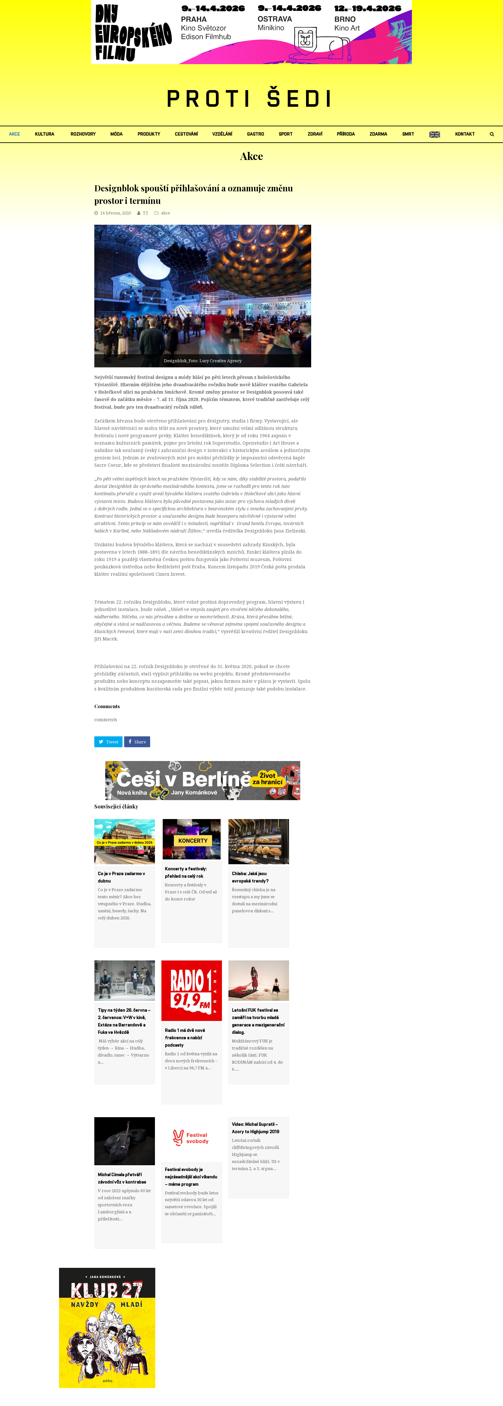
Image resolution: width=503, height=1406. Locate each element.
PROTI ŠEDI (251, 100)
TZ (145, 213)
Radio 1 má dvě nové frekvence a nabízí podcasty (185, 1030)
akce (165, 213)
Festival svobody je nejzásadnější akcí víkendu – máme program (191, 1161)
